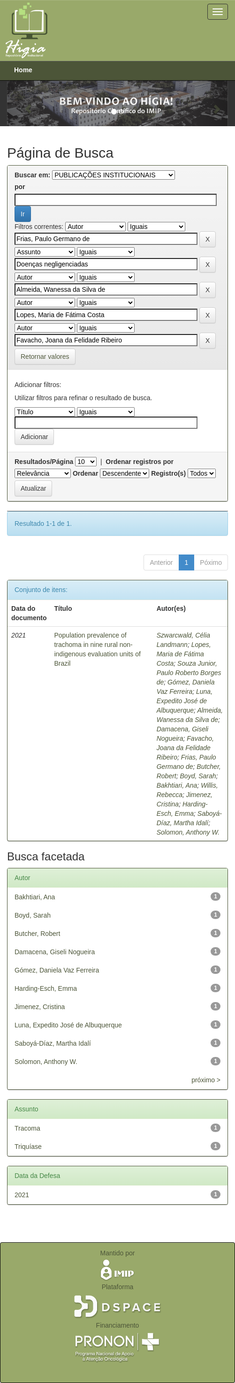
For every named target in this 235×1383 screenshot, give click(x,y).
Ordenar (85, 473)
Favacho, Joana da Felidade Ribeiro (185, 748)
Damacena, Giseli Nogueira (55, 952)
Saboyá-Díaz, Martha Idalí (53, 1043)
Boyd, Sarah (198, 776)
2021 (22, 1195)
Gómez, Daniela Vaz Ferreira (57, 970)
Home (23, 70)
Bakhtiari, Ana (177, 785)
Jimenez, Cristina (40, 1007)
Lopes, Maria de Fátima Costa (184, 654)
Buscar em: (32, 175)
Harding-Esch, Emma (46, 988)
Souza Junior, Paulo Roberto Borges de (189, 673)
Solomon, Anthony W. (188, 832)
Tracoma (27, 1128)
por (20, 186)
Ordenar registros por (140, 461)
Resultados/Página (44, 461)
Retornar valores (45, 356)
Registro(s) (168, 473)
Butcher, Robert (37, 933)
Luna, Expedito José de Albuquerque (184, 701)
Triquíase (28, 1146)
